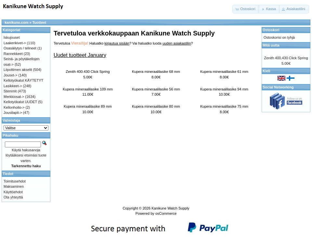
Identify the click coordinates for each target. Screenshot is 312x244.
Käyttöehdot (13, 192)
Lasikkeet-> (13, 86)
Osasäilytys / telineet (20, 48)
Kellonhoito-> (14, 107)
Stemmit (10, 91)
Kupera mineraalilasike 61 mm (224, 72)
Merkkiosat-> (14, 97)
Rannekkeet (13, 54)
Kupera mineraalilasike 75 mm (224, 106)
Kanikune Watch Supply (170, 208)
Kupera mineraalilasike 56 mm (156, 89)
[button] (245, 9)
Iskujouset (12, 37)
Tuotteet (39, 22)
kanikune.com (16, 22)
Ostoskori (271, 30)
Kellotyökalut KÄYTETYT (23, 80)
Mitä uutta (271, 45)
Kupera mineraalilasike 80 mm (156, 106)
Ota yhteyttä (13, 197)
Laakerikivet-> (15, 43)
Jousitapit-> (13, 113)
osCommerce (165, 213)
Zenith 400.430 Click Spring (88, 72)
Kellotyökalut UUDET (20, 102)
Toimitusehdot (15, 181)
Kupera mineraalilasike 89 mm (88, 106)
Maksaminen (14, 186)
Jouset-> (11, 75)
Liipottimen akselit (18, 70)
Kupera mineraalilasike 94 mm (224, 89)
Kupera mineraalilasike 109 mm (88, 89)
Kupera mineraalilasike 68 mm (156, 72)
